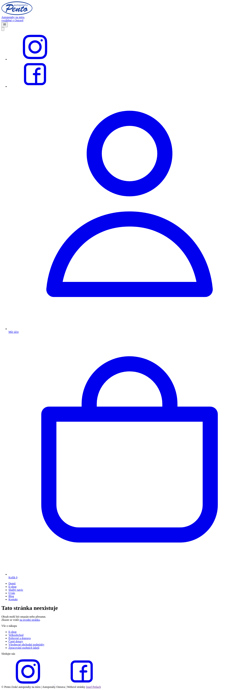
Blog (11, 596)
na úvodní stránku (30, 619)
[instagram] (35, 59)
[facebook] (35, 86)
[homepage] (126, 17)
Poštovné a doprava (19, 638)
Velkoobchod (15, 635)
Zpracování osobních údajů (23, 647)
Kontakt (13, 599)
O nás (11, 593)
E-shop (12, 586)
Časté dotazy (15, 641)
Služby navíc (15, 589)
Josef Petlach (93, 686)
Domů (12, 583)
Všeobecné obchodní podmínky (26, 644)
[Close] (2, 29)
